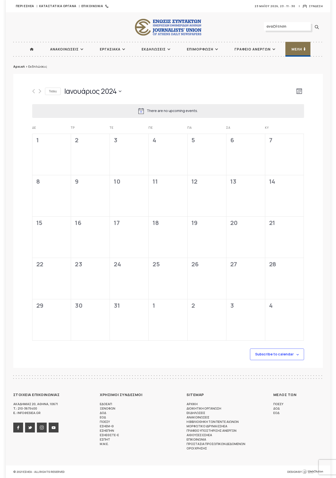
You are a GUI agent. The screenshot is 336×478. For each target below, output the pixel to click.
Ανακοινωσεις (64, 49)
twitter (30, 427)
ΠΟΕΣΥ (105, 422)
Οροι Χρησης (197, 448)
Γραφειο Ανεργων (252, 49)
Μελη (297, 49)
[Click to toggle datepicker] (92, 91)
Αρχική (19, 66)
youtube (53, 427)
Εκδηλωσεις (154, 49)
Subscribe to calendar (274, 354)
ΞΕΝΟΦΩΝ (107, 408)
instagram (42, 427)
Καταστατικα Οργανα (57, 6)
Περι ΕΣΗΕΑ (25, 6)
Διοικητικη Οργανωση (204, 408)
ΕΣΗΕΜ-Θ (107, 426)
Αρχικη (192, 404)
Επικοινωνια (92, 6)
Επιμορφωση (200, 49)
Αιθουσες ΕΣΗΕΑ (199, 435)
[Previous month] (33, 91)
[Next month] (40, 91)
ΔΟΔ (103, 413)
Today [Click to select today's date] (53, 91)
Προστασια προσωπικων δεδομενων (216, 444)
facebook (18, 427)
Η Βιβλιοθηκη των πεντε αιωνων (213, 422)
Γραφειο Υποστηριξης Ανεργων (211, 431)
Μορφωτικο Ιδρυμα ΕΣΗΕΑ (207, 426)
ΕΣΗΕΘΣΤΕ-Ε (109, 435)
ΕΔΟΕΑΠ (106, 404)
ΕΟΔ (103, 417)
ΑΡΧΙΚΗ (32, 49)
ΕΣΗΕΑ (168, 27)
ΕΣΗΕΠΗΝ (107, 431)
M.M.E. (104, 444)
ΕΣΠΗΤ (105, 439)
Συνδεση (316, 6)
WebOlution (312, 471)
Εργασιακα (110, 49)
